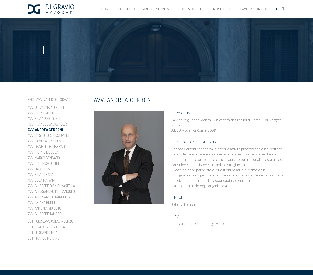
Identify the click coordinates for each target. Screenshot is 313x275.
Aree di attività (156, 9)
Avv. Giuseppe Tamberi (45, 214)
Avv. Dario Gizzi (40, 169)
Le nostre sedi (221, 9)
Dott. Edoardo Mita (43, 232)
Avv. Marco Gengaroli (45, 157)
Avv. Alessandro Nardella (49, 197)
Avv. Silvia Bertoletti (44, 118)
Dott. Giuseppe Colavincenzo (50, 221)
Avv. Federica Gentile (45, 163)
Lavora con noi (253, 9)
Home (106, 9)
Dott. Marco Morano (44, 238)
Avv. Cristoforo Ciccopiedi (48, 135)
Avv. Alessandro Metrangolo (51, 191)
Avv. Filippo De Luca (43, 152)
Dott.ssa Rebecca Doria (46, 227)
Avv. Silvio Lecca (41, 174)
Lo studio (126, 9)
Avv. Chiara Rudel (42, 202)
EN (283, 9)
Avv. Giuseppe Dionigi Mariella (51, 185)
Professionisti (189, 9)
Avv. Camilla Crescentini (47, 141)
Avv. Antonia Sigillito (44, 208)
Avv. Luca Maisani (41, 180)
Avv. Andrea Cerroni (45, 129)
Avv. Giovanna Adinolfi (46, 107)
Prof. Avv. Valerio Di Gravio (49, 99)
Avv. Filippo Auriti (41, 113)
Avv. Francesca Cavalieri (47, 124)
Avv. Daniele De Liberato (47, 146)
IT (276, 9)
